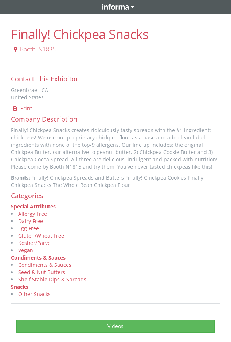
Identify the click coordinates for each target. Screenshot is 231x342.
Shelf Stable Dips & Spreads (52, 279)
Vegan (25, 250)
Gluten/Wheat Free (41, 235)
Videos (115, 326)
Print (22, 108)
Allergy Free (32, 213)
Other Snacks (34, 294)
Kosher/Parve (34, 242)
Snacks (19, 286)
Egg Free (28, 228)
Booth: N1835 (34, 49)
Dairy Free (30, 221)
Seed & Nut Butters (41, 272)
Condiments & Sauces (38, 257)
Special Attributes (33, 206)
